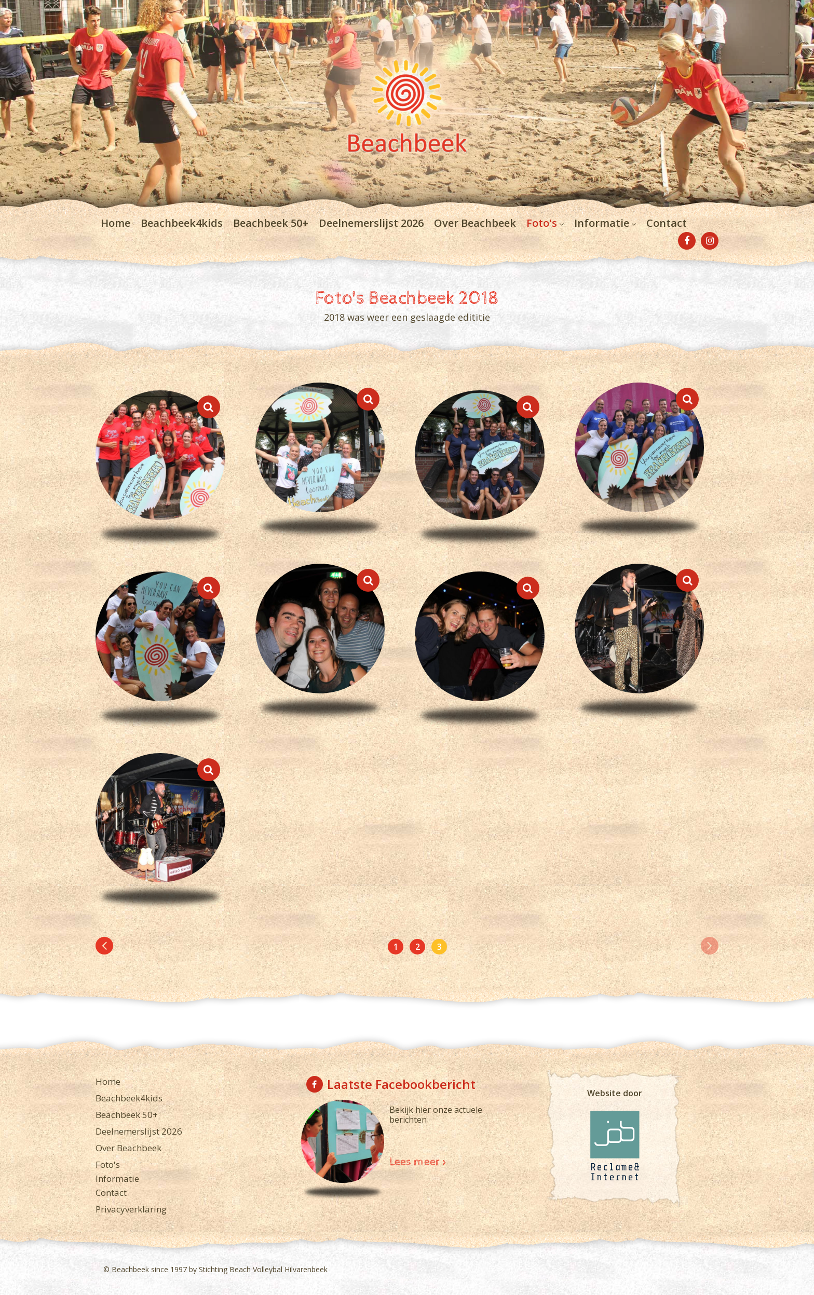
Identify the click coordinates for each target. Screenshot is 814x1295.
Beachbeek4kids (182, 223)
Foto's (541, 223)
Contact (666, 223)
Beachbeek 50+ (270, 223)
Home (115, 223)
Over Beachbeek (475, 223)
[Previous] (104, 946)
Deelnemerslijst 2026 (371, 223)
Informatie (601, 223)
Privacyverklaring (131, 1209)
